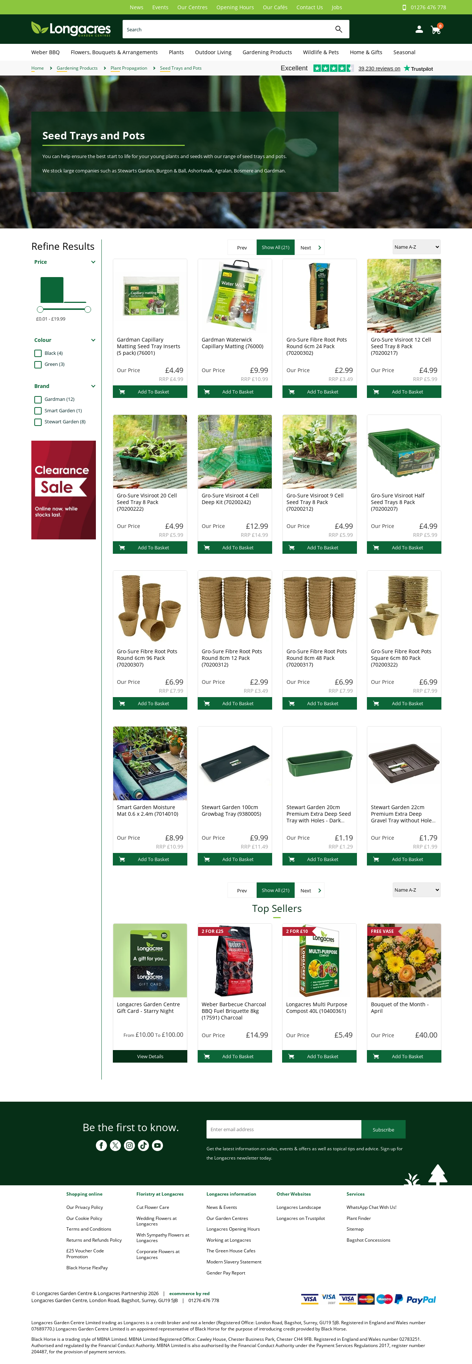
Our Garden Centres (227, 1218)
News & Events (221, 1207)
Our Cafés (275, 7)
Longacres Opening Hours (233, 1229)
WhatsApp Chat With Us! (371, 1207)
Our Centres (192, 7)
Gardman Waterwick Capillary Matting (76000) (232, 343)
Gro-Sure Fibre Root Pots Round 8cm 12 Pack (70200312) (232, 658)
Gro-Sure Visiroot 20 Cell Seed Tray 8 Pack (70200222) (147, 502)
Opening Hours (235, 7)
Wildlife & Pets (321, 52)
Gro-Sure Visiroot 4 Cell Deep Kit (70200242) (230, 499)
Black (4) (54, 353)
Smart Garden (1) (63, 410)
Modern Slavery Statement (233, 1262)
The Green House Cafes (231, 1251)
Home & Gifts (366, 52)
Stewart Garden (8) (65, 421)
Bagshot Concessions (369, 1240)
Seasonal (404, 52)
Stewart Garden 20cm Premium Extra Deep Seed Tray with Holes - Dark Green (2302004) (319, 817)
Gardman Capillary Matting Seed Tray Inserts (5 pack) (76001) (148, 346)
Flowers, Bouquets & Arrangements (114, 52)
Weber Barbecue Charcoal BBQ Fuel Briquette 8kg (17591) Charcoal (234, 1011)
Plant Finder (359, 1218)
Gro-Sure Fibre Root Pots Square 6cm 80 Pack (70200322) (401, 658)
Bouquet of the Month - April (400, 1007)
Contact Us (309, 7)
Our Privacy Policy (84, 1207)
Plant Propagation (129, 68)
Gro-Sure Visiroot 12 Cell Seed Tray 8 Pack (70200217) (401, 346)
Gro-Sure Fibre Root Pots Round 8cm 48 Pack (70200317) (317, 658)
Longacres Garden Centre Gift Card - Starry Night (148, 1007)
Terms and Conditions (88, 1229)
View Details (150, 1056)
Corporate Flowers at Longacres (158, 1254)
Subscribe (383, 1129)
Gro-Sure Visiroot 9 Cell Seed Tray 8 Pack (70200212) (315, 502)
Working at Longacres (228, 1240)
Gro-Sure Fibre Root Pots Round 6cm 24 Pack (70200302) (317, 346)
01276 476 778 (428, 7)
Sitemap (355, 1229)
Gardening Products (267, 52)
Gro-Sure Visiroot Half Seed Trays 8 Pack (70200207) (397, 502)
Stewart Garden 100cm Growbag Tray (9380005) (231, 810)
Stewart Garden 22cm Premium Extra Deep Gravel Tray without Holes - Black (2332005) (402, 817)
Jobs (337, 7)
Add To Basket (144, 391)
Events (160, 7)
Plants (176, 52)
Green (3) (55, 364)
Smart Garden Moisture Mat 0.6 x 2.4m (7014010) (147, 810)
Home (37, 68)
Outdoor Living (213, 52)
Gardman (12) (59, 399)
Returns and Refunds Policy (94, 1240)
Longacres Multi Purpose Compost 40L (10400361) (316, 1007)
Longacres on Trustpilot (301, 1218)
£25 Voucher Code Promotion (85, 1254)
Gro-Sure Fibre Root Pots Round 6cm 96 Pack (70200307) (147, 658)
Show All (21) (275, 247)
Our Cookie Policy (84, 1218)
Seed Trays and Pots (181, 68)
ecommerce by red (189, 1293)
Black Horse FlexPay (87, 1268)
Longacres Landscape (299, 1207)
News (136, 7)
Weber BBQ (45, 52)
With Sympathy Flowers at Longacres (162, 1238)
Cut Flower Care (152, 1207)
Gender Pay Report (225, 1273)
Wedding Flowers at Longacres (156, 1221)
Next (306, 247)
